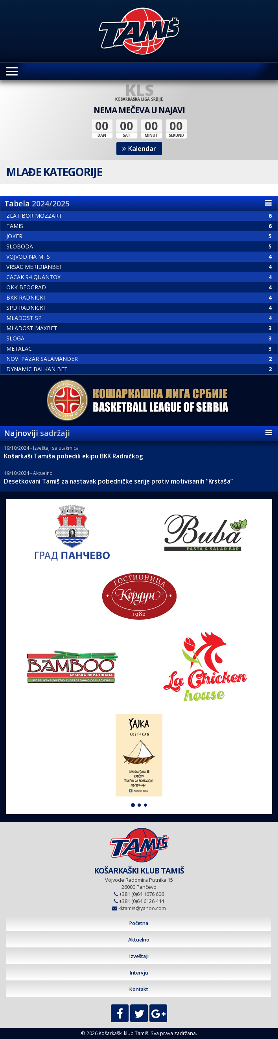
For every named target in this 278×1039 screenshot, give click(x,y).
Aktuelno (138, 939)
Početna (138, 923)
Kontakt (138, 989)
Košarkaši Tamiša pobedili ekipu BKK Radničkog (73, 456)
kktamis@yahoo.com (142, 908)
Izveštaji (139, 956)
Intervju (138, 972)
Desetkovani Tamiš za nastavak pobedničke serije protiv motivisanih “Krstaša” (118, 481)
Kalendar (139, 148)
